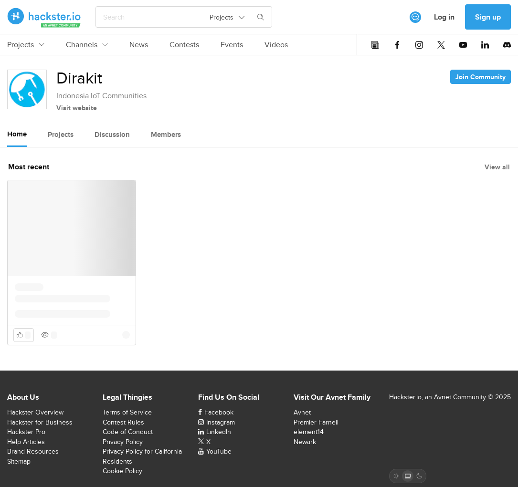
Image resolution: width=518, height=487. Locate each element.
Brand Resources (33, 451)
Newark (305, 441)
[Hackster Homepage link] (44, 17)
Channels (87, 45)
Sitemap (19, 461)
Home (17, 134)
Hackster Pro (26, 431)
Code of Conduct (128, 431)
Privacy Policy (123, 441)
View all (497, 167)
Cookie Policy (122, 471)
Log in (444, 16)
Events (232, 45)
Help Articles (26, 441)
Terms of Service (127, 412)
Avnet (302, 412)
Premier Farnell (316, 422)
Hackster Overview (35, 412)
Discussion (112, 134)
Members (166, 134)
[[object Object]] (415, 17)
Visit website (76, 108)
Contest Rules (123, 422)
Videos (276, 45)
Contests (184, 45)
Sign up (488, 16)
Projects (25, 45)
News (138, 45)
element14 (309, 431)
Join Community (480, 77)
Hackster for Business (40, 422)
